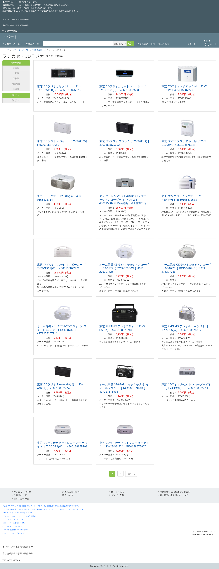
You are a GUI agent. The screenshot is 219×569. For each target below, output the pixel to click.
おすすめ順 (16, 63)
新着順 (16, 68)
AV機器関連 (37, 50)
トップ (5, 50)
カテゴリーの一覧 (11, 44)
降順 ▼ (16, 100)
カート (211, 42)
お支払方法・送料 (146, 44)
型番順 (16, 88)
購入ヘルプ (163, 44)
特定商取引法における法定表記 (175, 492)
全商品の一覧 (32, 44)
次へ (130, 473)
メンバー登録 (117, 495)
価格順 (16, 78)
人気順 (16, 73)
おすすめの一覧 (21, 498)
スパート (10, 37)
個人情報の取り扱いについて (174, 495)
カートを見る (117, 492)
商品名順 (16, 83)
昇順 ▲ (16, 95)
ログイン (191, 44)
